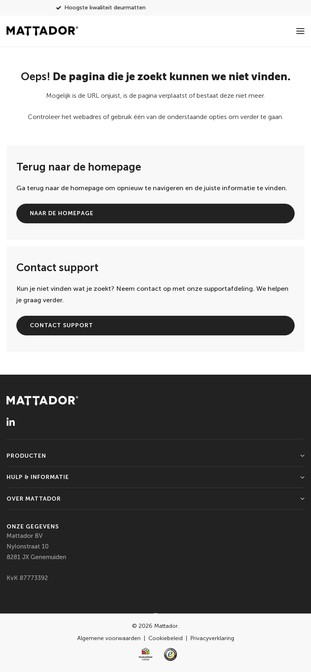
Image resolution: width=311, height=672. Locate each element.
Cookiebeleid (166, 638)
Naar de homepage (62, 213)
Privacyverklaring (212, 638)
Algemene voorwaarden (109, 638)
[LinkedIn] (11, 421)
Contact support (61, 325)
